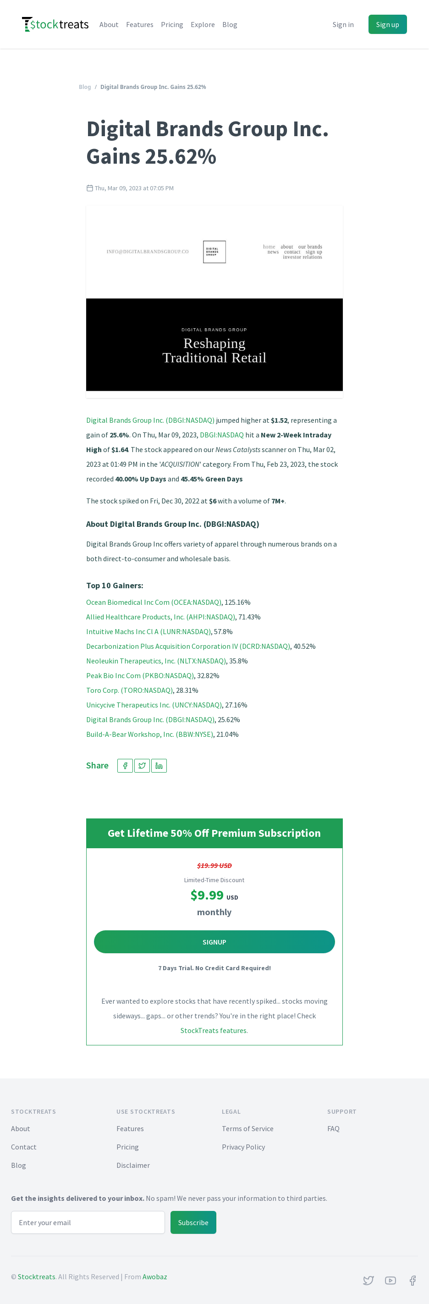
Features (140, 24)
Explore (203, 24)
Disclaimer (133, 1165)
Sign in (343, 24)
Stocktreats (36, 1276)
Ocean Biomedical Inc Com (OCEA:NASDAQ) (153, 602)
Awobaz (155, 1276)
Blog (229, 24)
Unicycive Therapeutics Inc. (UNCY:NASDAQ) (154, 704)
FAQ (333, 1128)
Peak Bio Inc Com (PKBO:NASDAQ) (140, 675)
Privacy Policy (243, 1146)
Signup (214, 941)
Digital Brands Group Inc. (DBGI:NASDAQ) (150, 420)
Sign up (387, 24)
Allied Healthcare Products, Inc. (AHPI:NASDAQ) (160, 616)
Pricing (172, 24)
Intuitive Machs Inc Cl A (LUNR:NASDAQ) (148, 631)
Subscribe (193, 1222)
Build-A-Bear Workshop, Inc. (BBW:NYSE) (149, 734)
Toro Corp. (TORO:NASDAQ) (129, 690)
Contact (24, 1146)
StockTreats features (214, 1030)
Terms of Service (248, 1128)
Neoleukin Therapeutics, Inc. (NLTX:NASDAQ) (156, 660)
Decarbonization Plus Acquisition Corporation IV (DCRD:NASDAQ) (188, 646)
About (109, 24)
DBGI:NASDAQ (222, 434)
